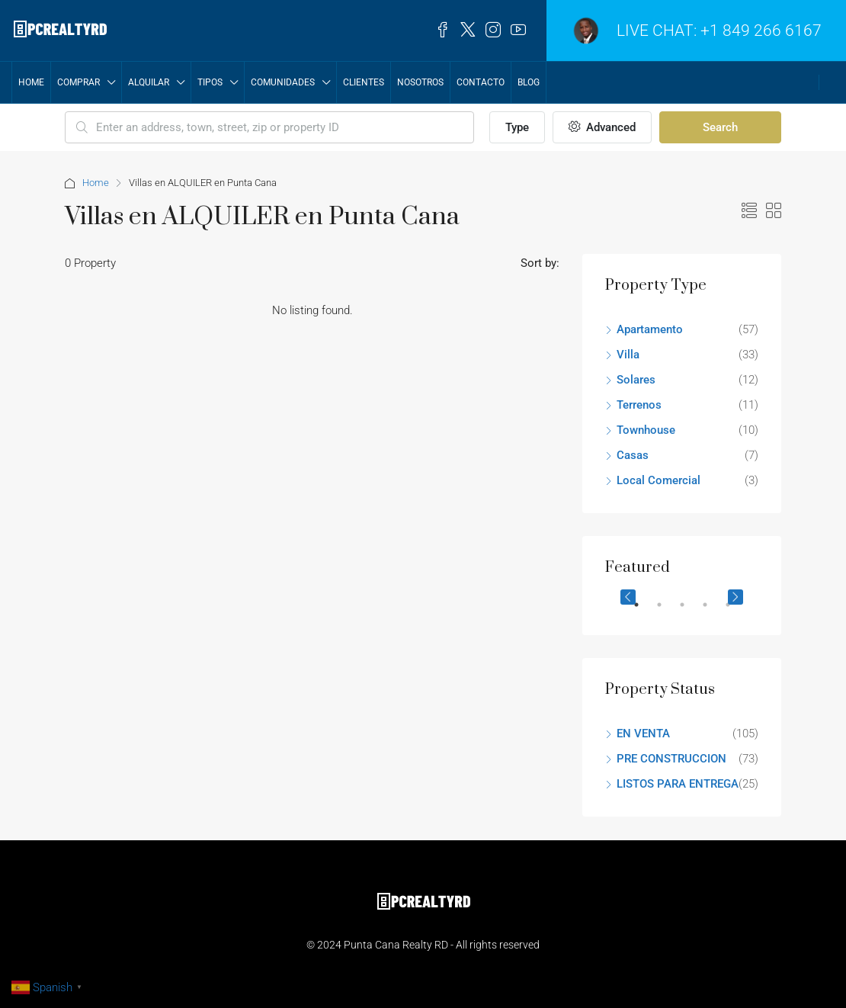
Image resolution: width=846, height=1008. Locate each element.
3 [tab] (689, 610)
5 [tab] (735, 610)
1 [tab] (644, 610)
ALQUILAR (148, 82)
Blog (529, 82)
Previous (628, 597)
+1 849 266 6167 (761, 30)
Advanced (602, 127)
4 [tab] (712, 610)
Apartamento (650, 329)
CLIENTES (363, 82)
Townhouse (646, 430)
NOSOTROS (420, 82)
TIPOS (210, 82)
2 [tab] (667, 610)
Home (31, 82)
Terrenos (639, 405)
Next (735, 597)
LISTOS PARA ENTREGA (678, 784)
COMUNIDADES (283, 82)
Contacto (481, 82)
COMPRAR (78, 82)
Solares (636, 380)
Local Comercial (658, 480)
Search (720, 127)
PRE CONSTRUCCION (671, 759)
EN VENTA (643, 733)
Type (517, 127)
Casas (633, 455)
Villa (628, 354)
